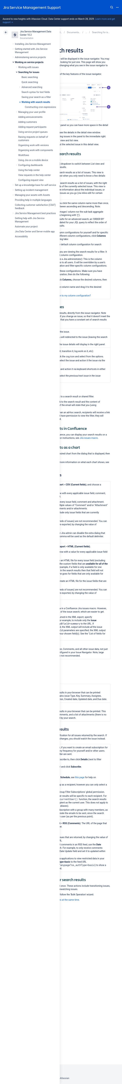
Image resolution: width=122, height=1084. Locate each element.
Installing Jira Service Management (33, 44)
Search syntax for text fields (36, 92)
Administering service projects (30, 57)
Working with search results (36, 102)
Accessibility (21, 236)
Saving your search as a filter (36, 97)
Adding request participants (32, 127)
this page (80, 777)
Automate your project (26, 226)
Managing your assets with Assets (32, 195)
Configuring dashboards (30, 165)
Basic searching (30, 77)
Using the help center (29, 170)
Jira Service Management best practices (35, 213)
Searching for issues (28, 72)
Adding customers (27, 122)
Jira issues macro (89, 438)
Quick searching (30, 82)
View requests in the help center (34, 175)
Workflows (23, 155)
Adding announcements (30, 117)
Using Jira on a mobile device (33, 160)
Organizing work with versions (33, 145)
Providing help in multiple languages (33, 200)
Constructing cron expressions (40, 107)
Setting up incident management (31, 190)
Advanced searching (32, 87)
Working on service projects (29, 62)
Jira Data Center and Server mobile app (35, 231)
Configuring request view (31, 180)
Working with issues (28, 67)
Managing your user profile (31, 112)
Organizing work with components (35, 150)
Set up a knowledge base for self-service (35, 185)
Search (111, 7)
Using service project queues (33, 132)
